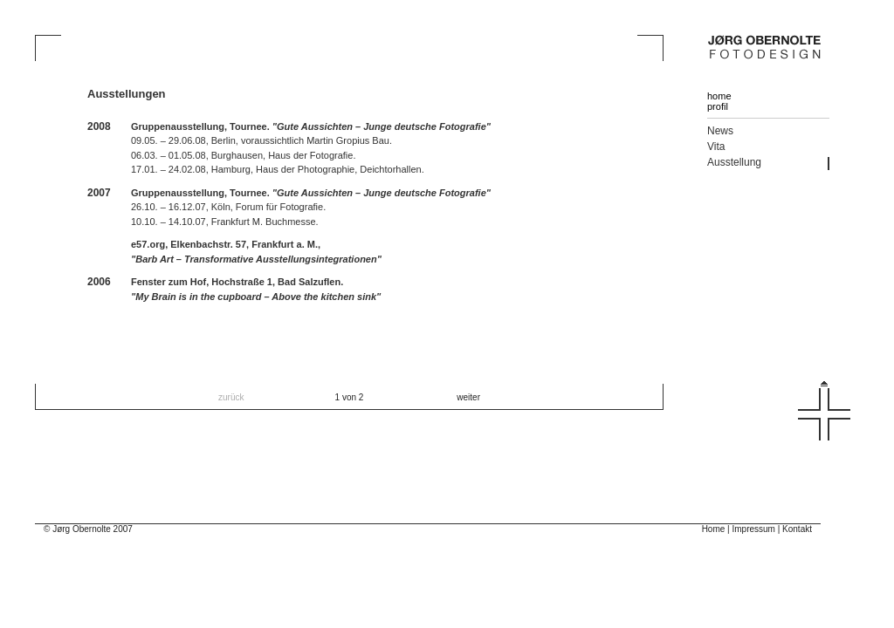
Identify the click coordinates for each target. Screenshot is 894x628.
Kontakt (797, 529)
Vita (716, 146)
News (720, 131)
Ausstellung (734, 162)
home (719, 96)
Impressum (753, 529)
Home (714, 529)
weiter (468, 397)
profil (717, 106)
